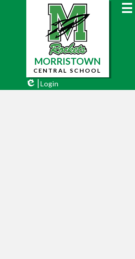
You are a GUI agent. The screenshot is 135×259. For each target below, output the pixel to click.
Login (42, 83)
